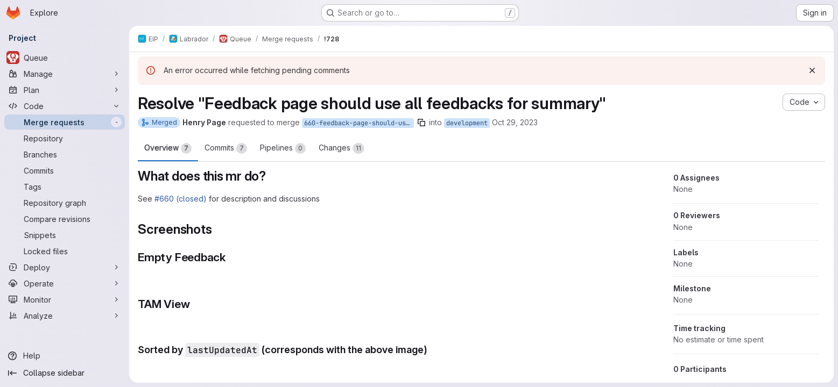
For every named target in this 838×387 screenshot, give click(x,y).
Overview (168, 148)
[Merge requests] (64, 122)
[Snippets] (64, 234)
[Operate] (64, 283)
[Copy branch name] (421, 122)
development (467, 123)
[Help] (64, 355)
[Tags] (64, 186)
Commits (226, 148)
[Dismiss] (812, 70)
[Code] (64, 105)
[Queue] (64, 57)
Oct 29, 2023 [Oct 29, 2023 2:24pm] (515, 122)
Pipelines (283, 148)
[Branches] (64, 154)
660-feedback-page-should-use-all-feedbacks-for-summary (359, 123)
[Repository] (64, 138)
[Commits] (64, 170)
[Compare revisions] (64, 218)
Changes (341, 148)
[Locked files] (64, 251)
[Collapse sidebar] (64, 373)
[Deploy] (64, 267)
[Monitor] (64, 299)
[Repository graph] (64, 202)
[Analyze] (64, 315)
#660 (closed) (180, 198)
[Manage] (64, 73)
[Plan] (64, 89)
